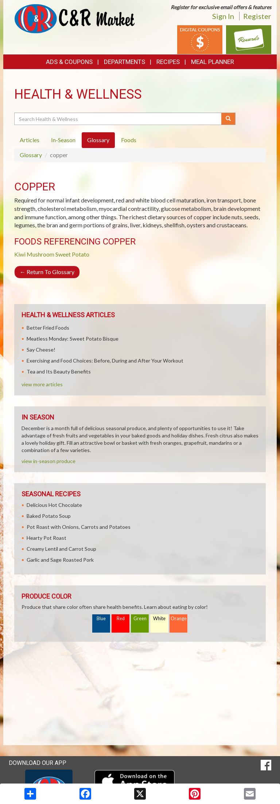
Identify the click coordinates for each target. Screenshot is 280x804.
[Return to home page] (74, 18)
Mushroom (40, 254)
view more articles (42, 384)
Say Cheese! (41, 349)
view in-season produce (48, 461)
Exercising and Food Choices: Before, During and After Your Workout (105, 360)
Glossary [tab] (98, 139)
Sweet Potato (72, 254)
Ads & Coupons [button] (69, 61)
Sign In (223, 16)
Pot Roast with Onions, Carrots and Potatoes (79, 527)
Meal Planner (212, 61)
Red (121, 618)
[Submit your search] (228, 119)
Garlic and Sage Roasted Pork (60, 560)
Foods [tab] (128, 139)
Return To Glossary (47, 271)
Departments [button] (124, 61)
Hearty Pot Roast (46, 538)
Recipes (168, 61)
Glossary (31, 154)
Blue (101, 618)
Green (140, 618)
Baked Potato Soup (49, 516)
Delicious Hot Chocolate (54, 505)
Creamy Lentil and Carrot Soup (61, 549)
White (159, 618)
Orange (179, 618)
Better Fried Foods (48, 328)
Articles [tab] (29, 139)
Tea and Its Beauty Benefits (59, 371)
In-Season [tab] (63, 139)
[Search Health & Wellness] (118, 119)
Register (257, 16)
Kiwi (20, 254)
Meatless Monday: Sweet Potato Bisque (72, 338)
